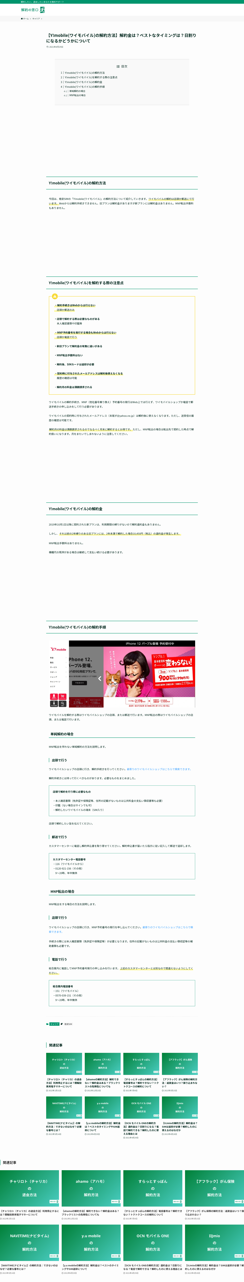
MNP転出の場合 (77, 95)
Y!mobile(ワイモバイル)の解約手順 (85, 86)
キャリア (54, 1024)
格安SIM (68, 1024)
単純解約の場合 (77, 91)
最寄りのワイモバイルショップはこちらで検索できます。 (159, 769)
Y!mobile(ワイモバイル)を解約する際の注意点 (91, 77)
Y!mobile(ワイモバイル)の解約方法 (85, 72)
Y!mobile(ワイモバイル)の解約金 (83, 82)
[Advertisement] (122, 138)
